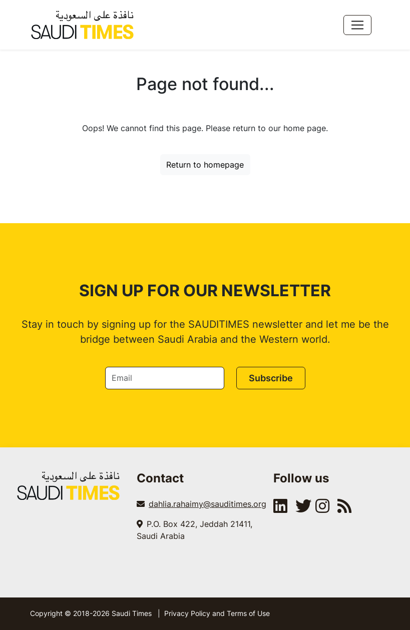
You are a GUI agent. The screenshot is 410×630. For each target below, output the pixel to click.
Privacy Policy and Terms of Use (217, 613)
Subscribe (271, 378)
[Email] (164, 378)
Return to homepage (205, 165)
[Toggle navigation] (357, 25)
